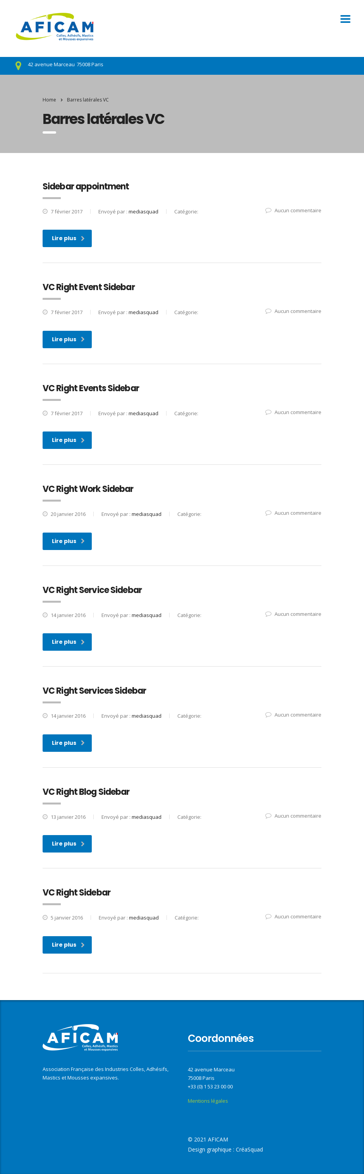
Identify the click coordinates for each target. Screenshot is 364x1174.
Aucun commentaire (293, 210)
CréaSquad (249, 1149)
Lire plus (68, 238)
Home (49, 99)
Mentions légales (208, 1100)
